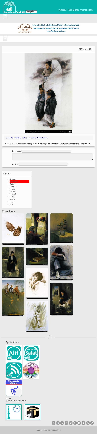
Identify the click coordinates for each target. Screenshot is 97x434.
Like (85, 49)
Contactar (62, 10)
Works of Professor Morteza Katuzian (35, 138)
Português (14, 181)
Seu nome (16, 151)
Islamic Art (9, 138)
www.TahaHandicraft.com (56, 31)
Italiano (12, 189)
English (12, 184)
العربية (12, 202)
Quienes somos (86, 10)
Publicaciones (73, 10)
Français (13, 187)
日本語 (12, 197)
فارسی (12, 199)
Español (13, 179)
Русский (13, 194)
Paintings (18, 138)
